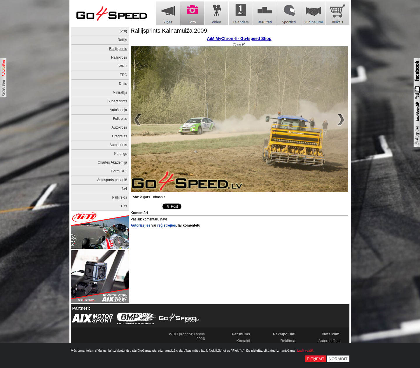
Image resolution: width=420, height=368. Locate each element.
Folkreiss (120, 119)
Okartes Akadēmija (112, 162)
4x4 (124, 189)
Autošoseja (118, 110)
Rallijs (122, 40)
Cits (124, 206)
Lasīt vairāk (305, 350)
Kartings (120, 154)
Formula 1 (119, 171)
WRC (123, 66)
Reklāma (287, 341)
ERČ (123, 75)
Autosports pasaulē (112, 180)
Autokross (119, 127)
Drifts (123, 84)
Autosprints (118, 145)
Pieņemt (315, 359)
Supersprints (117, 101)
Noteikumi (331, 334)
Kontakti (243, 341)
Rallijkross (119, 57)
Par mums (241, 334)
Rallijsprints (118, 49)
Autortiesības (329, 341)
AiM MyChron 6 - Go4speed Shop (239, 38)
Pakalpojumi (284, 334)
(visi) (123, 31)
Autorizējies (140, 225)
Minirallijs (120, 92)
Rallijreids (119, 197)
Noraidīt (338, 359)
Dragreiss (119, 136)
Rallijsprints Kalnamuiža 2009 (169, 30)
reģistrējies (166, 225)
